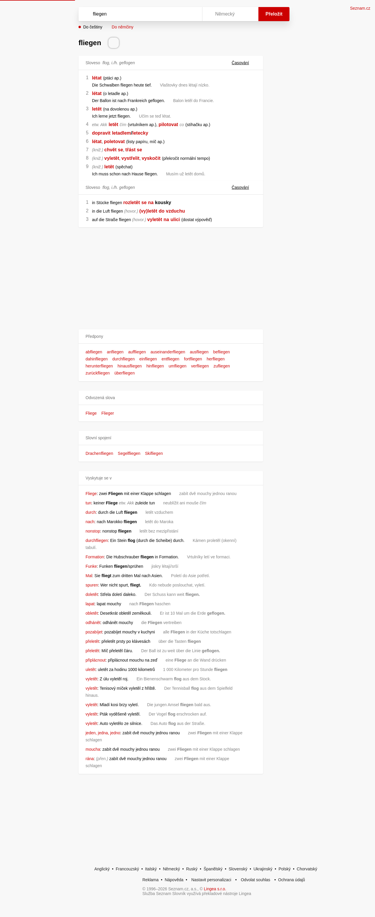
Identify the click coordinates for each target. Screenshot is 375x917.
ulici (175, 219)
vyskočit (151, 158)
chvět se (113, 149)
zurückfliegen (98, 373)
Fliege (91, 413)
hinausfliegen (129, 366)
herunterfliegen (99, 366)
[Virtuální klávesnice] (192, 14)
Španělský (213, 869)
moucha (93, 749)
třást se (133, 149)
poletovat (114, 141)
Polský (285, 869)
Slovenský (238, 869)
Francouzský (127, 869)
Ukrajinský (262, 869)
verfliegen (200, 366)
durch (91, 512)
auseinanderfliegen (168, 352)
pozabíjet (94, 632)
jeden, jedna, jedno (103, 732)
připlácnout (96, 660)
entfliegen (170, 359)
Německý (171, 869)
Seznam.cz (360, 8)
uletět (91, 669)
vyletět (111, 158)
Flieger (107, 413)
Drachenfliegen (99, 453)
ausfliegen (199, 352)
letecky (140, 132)
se (144, 202)
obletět (92, 613)
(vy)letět (148, 211)
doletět (92, 594)
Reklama (150, 879)
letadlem (121, 132)
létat (97, 77)
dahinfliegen (97, 359)
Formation (95, 557)
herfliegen (216, 359)
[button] (171, 336)
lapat (90, 603)
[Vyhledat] (139, 14)
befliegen (221, 352)
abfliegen (94, 352)
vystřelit (130, 158)
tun (88, 503)
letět (97, 108)
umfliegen (178, 366)
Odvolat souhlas (255, 879)
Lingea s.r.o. (215, 889)
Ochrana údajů (291, 879)
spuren (92, 585)
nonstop (93, 531)
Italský (151, 869)
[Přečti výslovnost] (114, 43)
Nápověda (174, 879)
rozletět (131, 202)
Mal (89, 575)
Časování (244, 62)
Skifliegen (154, 453)
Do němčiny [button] (122, 27)
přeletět (92, 641)
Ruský (191, 869)
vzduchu (175, 211)
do (162, 211)
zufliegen (222, 366)
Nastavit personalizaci (211, 879)
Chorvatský (307, 869)
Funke (91, 566)
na (151, 202)
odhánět (93, 622)
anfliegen (115, 352)
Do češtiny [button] (92, 27)
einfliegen (148, 359)
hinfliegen (155, 366)
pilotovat (168, 124)
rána (90, 758)
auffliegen (137, 352)
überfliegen (124, 373)
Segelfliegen (129, 453)
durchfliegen (123, 359)
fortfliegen (193, 359)
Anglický (102, 869)
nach (90, 521)
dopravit (101, 132)
